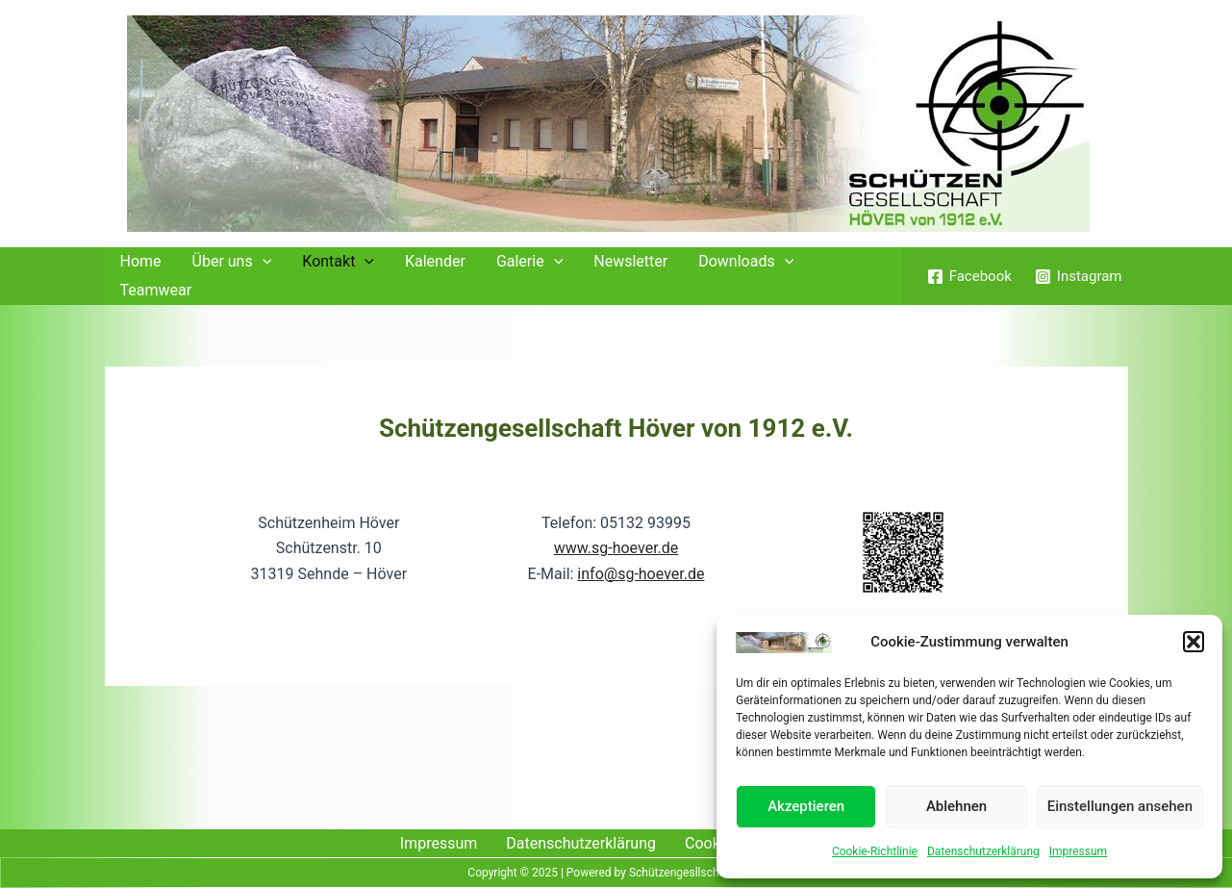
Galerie (529, 261)
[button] (1193, 641)
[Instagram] (1078, 276)
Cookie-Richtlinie (875, 851)
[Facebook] (969, 276)
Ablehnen (956, 806)
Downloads (745, 261)
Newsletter (630, 261)
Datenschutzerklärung (983, 851)
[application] (262, 261)
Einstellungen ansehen (1120, 806)
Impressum (1078, 851)
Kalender (435, 261)
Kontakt (338, 261)
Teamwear (156, 290)
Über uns (232, 261)
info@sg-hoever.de (640, 574)
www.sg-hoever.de (616, 548)
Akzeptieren (805, 806)
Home (141, 261)
